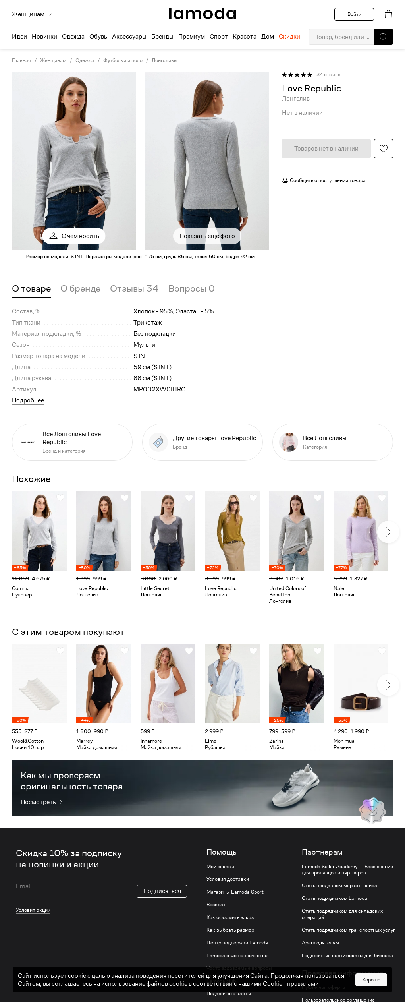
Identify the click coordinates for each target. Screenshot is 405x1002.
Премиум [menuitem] (191, 37)
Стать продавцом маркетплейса (339, 885)
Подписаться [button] (162, 891)
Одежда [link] (84, 60)
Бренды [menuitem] (162, 37)
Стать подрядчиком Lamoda (334, 898)
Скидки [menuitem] (289, 37)
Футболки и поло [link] (123, 60)
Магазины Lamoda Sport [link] (235, 892)
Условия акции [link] (33, 910)
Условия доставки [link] (227, 879)
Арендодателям (320, 943)
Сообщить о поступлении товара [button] (328, 180)
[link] (202, 13)
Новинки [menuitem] (44, 37)
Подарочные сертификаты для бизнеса (347, 955)
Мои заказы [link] (220, 866)
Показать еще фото (207, 236)
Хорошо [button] (371, 979)
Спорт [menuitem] (219, 37)
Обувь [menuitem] (98, 37)
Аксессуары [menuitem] (129, 37)
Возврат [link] (216, 904)
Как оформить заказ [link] (230, 917)
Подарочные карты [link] (228, 993)
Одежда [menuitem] (73, 37)
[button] (383, 37)
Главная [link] (21, 60)
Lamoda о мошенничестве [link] (237, 955)
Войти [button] (354, 14)
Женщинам (32, 14)
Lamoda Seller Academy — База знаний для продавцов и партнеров (347, 869)
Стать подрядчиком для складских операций (342, 914)
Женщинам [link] (53, 60)
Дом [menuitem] (267, 37)
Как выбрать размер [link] (230, 930)
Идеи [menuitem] (19, 37)
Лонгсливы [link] (164, 60)
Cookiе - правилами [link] (291, 984)
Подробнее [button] (28, 400)
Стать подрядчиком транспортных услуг (348, 930)
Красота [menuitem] (244, 37)
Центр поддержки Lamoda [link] (237, 943)
